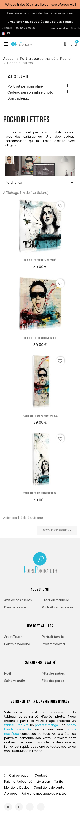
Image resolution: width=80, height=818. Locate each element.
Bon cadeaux (18, 98)
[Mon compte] (72, 44)
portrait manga (46, 725)
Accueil (18, 76)
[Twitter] (30, 807)
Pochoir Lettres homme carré (40, 338)
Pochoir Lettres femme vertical (40, 493)
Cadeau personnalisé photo (30, 92)
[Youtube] (41, 807)
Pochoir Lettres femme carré (40, 260)
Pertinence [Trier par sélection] (40, 182)
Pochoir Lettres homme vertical (40, 416)
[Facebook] (19, 807)
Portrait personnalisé (25, 86)
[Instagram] (8, 807)
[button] (6, 44)
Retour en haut (57, 530)
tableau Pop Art (16, 725)
